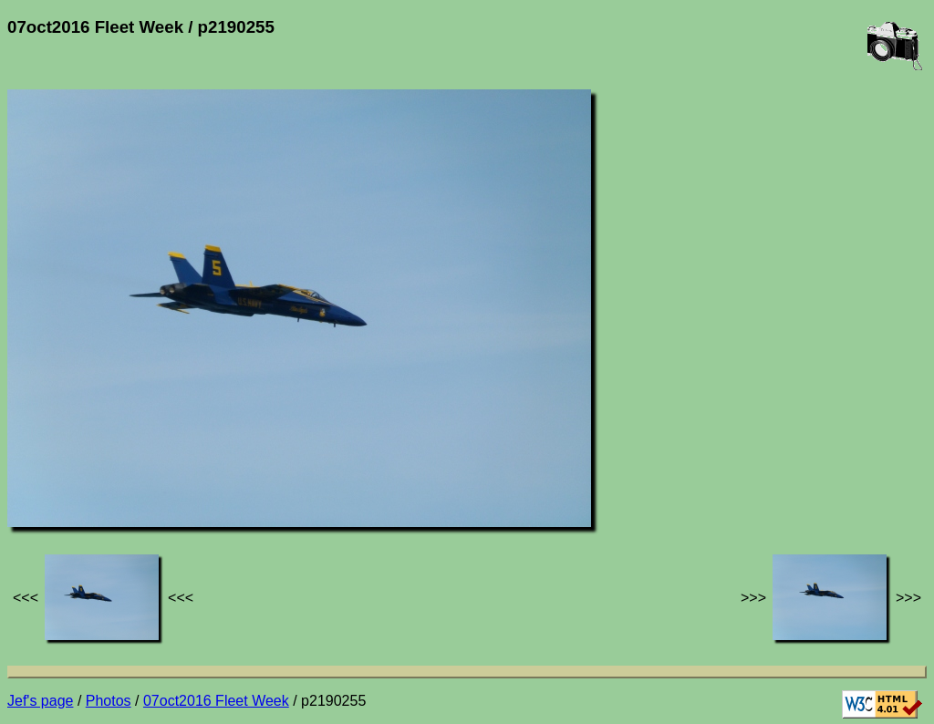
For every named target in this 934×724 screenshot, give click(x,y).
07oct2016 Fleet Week (216, 700)
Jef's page (40, 700)
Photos (108, 700)
